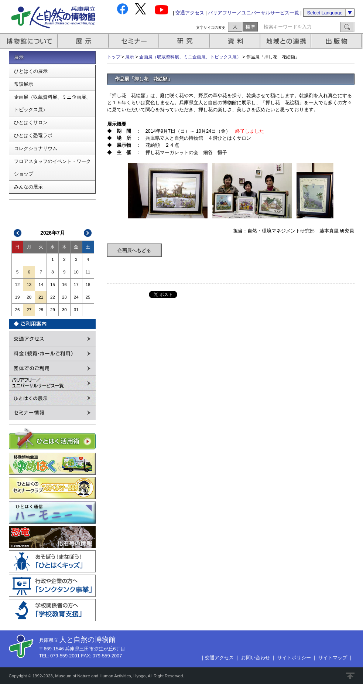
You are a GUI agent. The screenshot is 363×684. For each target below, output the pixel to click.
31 (76, 309)
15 (52, 284)
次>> (87, 233)
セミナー (134, 41)
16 (64, 284)
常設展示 (23, 84)
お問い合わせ (255, 657)
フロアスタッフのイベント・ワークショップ (52, 168)
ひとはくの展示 (31, 71)
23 (64, 297)
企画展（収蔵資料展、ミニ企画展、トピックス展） (52, 103)
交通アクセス (189, 13)
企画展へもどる (134, 250)
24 (76, 297)
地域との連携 (286, 41)
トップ (113, 56)
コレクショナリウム (35, 148)
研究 (185, 41)
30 (64, 309)
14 (40, 284)
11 (88, 272)
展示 (83, 41)
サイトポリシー (294, 657)
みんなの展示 (28, 187)
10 (76, 272)
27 (29, 309)
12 (17, 284)
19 (17, 297)
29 (52, 309)
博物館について (29, 41)
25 (88, 297)
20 (29, 297)
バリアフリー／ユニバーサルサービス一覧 (253, 13)
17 (76, 284)
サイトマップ (332, 657)
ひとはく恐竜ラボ (33, 135)
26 (17, 309)
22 (52, 297)
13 (29, 284)
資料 (235, 41)
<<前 (17, 233)
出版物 (337, 41)
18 (88, 284)
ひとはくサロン (31, 122)
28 (40, 309)
